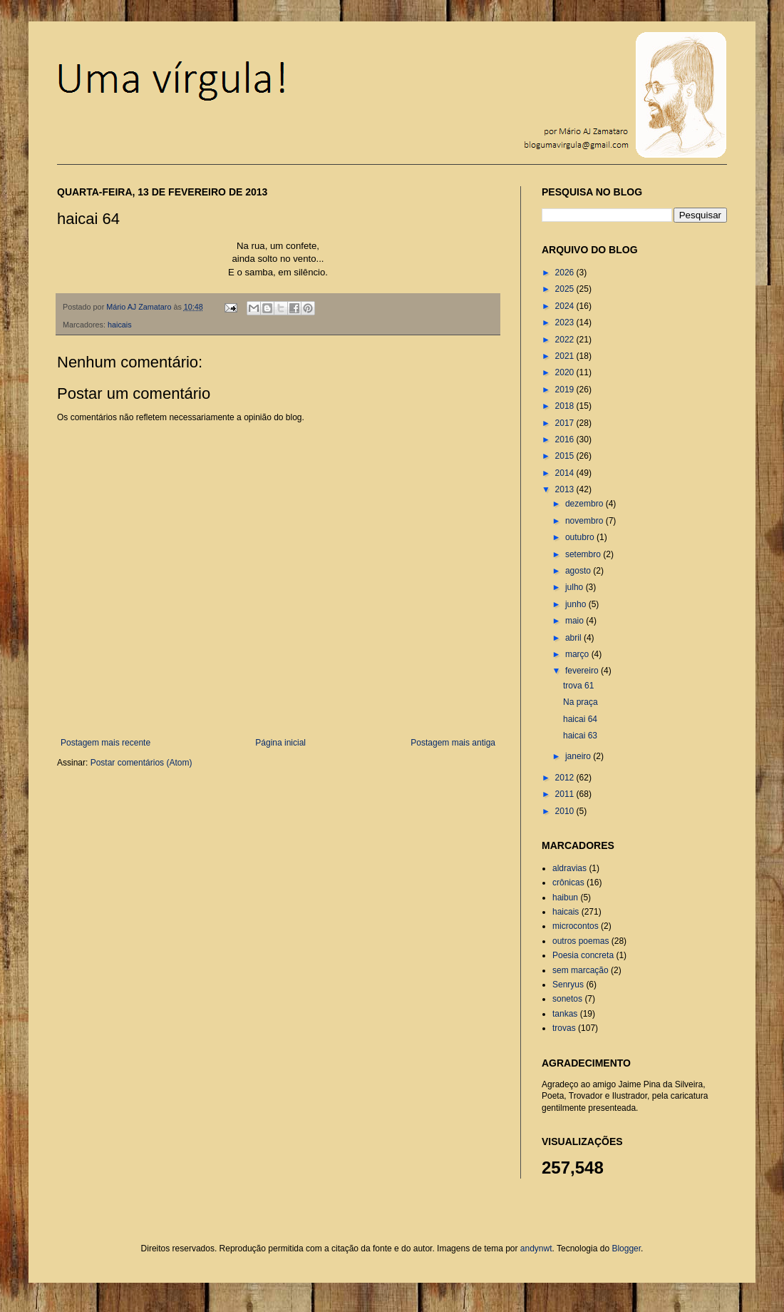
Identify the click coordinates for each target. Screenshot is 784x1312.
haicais (120, 324)
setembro (584, 554)
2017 (566, 423)
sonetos (567, 999)
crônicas (568, 883)
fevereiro (583, 671)
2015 (566, 456)
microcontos (575, 926)
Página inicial (280, 743)
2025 (566, 289)
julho (575, 587)
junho (577, 604)
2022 (566, 340)
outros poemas (580, 941)
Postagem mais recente (105, 743)
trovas (564, 1028)
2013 (566, 489)
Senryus (568, 985)
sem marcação (580, 970)
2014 (566, 473)
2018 (566, 406)
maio (575, 621)
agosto (579, 571)
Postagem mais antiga (453, 743)
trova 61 (578, 686)
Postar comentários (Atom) (141, 763)
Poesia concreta (583, 955)
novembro (585, 521)
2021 (566, 356)
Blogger (626, 1248)
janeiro (579, 756)
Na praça (580, 702)
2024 (566, 306)
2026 (566, 273)
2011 (566, 794)
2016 (566, 439)
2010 (566, 811)
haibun (565, 897)
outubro (581, 537)
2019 (566, 390)
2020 (566, 372)
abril (574, 638)
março (578, 654)
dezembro (585, 504)
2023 (566, 322)
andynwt (536, 1248)
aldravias (569, 868)
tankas (564, 1014)
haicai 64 (580, 719)
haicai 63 (580, 736)
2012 (566, 778)
